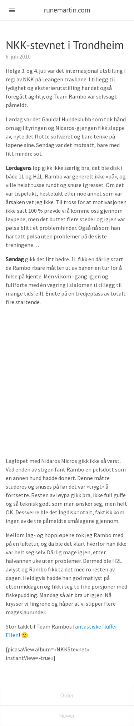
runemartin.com (67, 10)
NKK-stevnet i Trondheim (65, 44)
